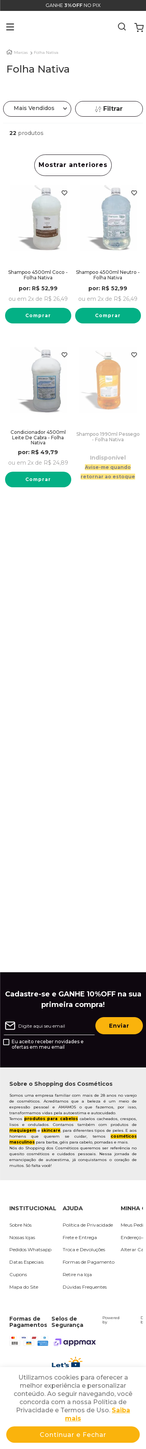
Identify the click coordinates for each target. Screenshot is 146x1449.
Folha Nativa (46, 52)
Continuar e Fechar (73, 1434)
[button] (4, 28)
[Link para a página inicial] (9, 52)
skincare (50, 1130)
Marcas (21, 52)
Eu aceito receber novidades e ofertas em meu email (48, 1044)
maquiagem (22, 1130)
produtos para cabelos (50, 1118)
